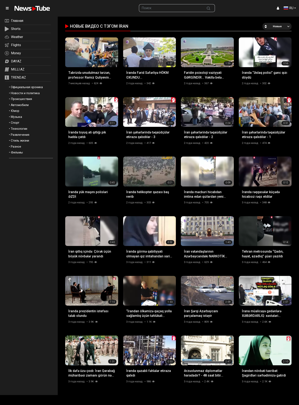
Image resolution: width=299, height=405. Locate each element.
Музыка (16, 117)
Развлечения (20, 135)
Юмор (15, 111)
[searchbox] (170, 8)
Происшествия (21, 99)
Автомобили (20, 105)
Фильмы (17, 152)
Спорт (15, 123)
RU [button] (288, 8)
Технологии (19, 129)
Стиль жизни (20, 140)
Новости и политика (25, 93)
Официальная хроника (27, 87)
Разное (16, 146)
